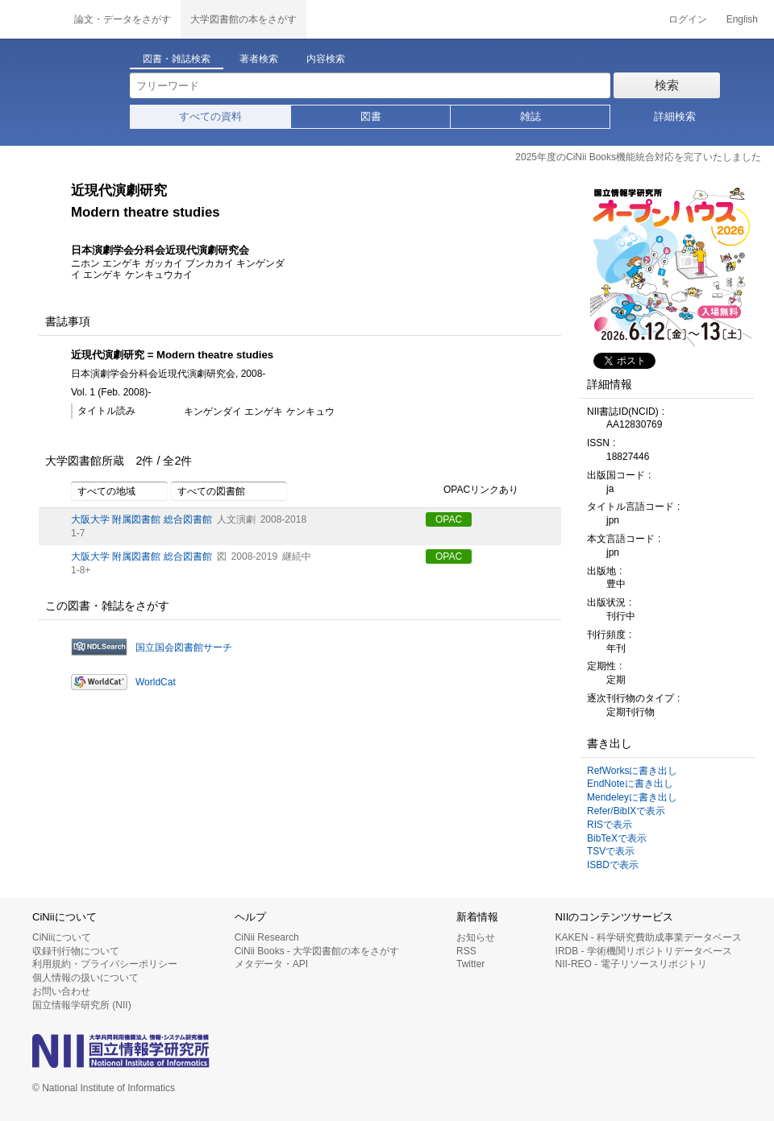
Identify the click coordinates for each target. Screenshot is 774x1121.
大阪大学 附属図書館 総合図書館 (141, 519)
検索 (667, 85)
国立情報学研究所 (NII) (81, 1005)
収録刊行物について (75, 951)
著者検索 (258, 58)
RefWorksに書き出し (632, 770)
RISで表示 (609, 824)
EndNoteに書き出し (630, 783)
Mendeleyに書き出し (632, 797)
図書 (370, 116)
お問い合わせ (61, 991)
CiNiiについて (61, 937)
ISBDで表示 (613, 865)
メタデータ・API (271, 964)
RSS (466, 951)
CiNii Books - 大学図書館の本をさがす (317, 951)
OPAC (448, 519)
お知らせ (475, 937)
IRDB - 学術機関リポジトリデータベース (644, 951)
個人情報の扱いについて (85, 977)
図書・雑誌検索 (176, 58)
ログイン (687, 19)
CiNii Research (267, 937)
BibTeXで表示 (617, 838)
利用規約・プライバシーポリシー (104, 964)
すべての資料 (210, 116)
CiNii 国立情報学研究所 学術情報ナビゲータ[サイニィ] (32, 19)
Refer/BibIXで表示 (626, 811)
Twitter (470, 964)
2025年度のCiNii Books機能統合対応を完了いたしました (638, 157)
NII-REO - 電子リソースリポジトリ (631, 964)
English (742, 19)
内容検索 (325, 58)
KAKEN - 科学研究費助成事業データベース (649, 937)
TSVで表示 (611, 851)
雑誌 (530, 116)
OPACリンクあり (472, 490)
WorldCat (155, 682)
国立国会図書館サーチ (183, 647)
